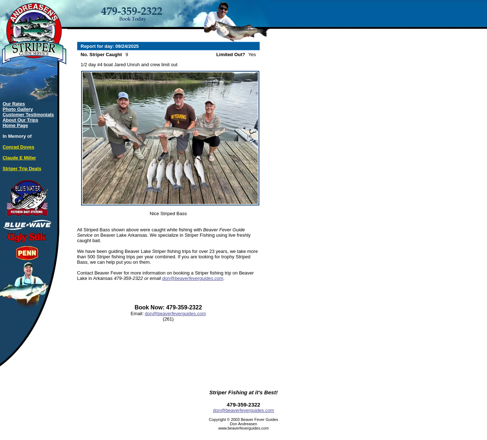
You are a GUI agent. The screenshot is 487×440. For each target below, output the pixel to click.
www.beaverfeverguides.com (243, 428)
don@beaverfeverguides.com (192, 278)
